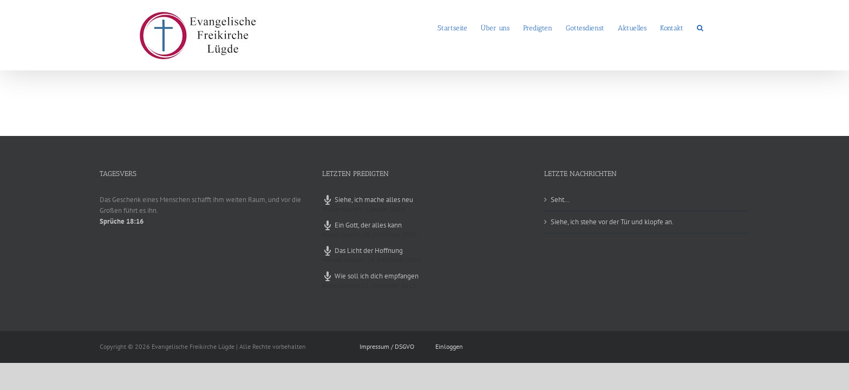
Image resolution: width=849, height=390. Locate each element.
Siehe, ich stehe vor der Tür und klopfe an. (612, 221)
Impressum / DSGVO (387, 346)
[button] (713, 27)
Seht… (560, 199)
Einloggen (449, 346)
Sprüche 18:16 (121, 221)
